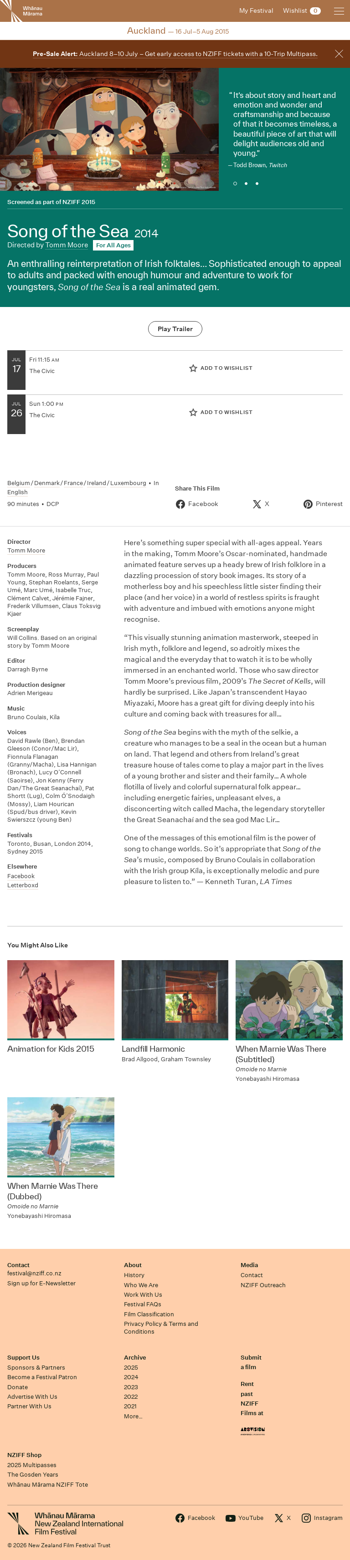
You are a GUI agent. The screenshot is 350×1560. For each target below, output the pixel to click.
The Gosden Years (32, 1474)
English (17, 492)
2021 (130, 1406)
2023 (131, 1387)
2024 (131, 1377)
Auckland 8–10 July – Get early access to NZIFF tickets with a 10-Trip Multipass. (175, 54)
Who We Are (141, 1285)
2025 (131, 1367)
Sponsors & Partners (36, 1367)
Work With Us (143, 1295)
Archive (135, 1357)
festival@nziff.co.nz (34, 1273)
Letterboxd (22, 885)
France (73, 483)
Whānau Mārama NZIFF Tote (47, 1484)
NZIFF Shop (24, 1455)
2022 (131, 1397)
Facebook (21, 876)
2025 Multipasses (32, 1465)
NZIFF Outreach (263, 1285)
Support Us (23, 1357)
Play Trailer (175, 329)
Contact (18, 1265)
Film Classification (149, 1314)
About (133, 1265)
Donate (17, 1387)
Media (249, 1265)
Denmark (47, 483)
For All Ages (113, 245)
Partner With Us (29, 1406)
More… (133, 1416)
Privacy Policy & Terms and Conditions (161, 1327)
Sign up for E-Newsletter (41, 1283)
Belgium (18, 483)
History (134, 1275)
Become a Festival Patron (42, 1377)
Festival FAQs (142, 1304)
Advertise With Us (32, 1397)
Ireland (96, 483)
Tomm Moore (66, 244)
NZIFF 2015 (78, 202)
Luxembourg (128, 483)
